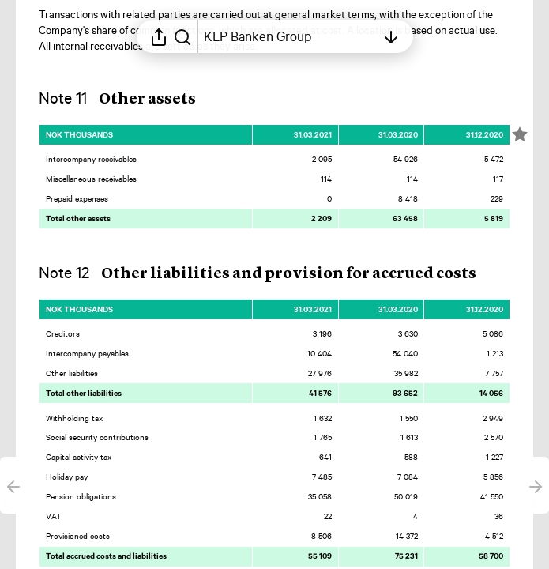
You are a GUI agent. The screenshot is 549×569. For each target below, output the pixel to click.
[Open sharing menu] (158, 36)
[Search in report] (182, 36)
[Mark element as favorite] (519, 134)
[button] (130, 99)
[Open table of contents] (290, 36)
